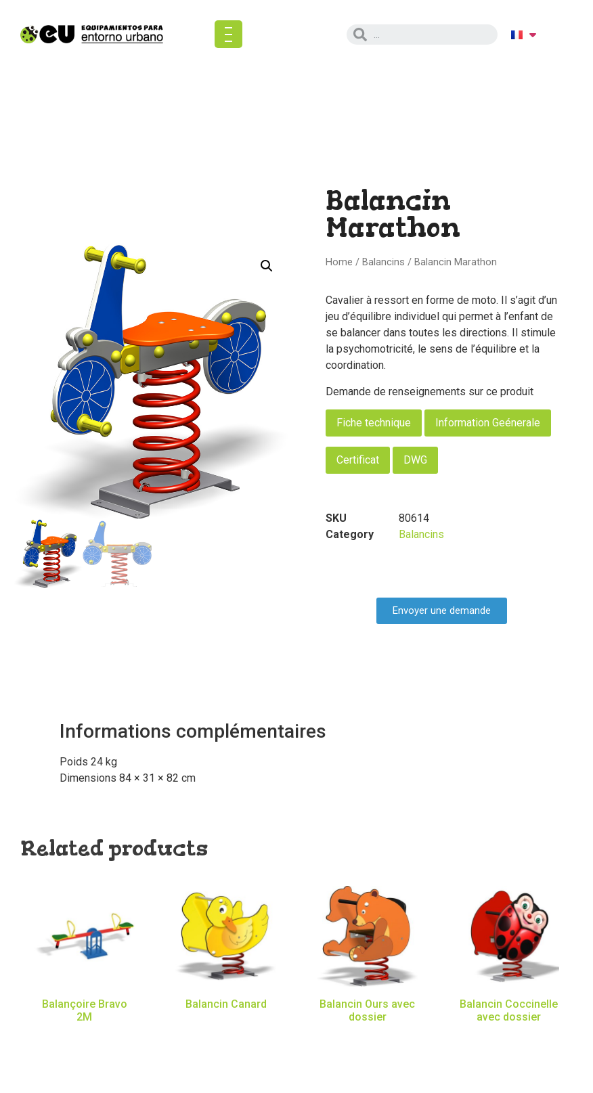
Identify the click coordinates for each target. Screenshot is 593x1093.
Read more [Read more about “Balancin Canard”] (226, 1024)
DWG (415, 459)
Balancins (383, 262)
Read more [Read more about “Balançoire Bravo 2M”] (85, 1036)
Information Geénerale (487, 422)
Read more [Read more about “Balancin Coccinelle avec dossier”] (509, 1036)
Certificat (357, 459)
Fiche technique (373, 422)
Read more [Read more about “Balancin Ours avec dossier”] (368, 1036)
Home (339, 262)
